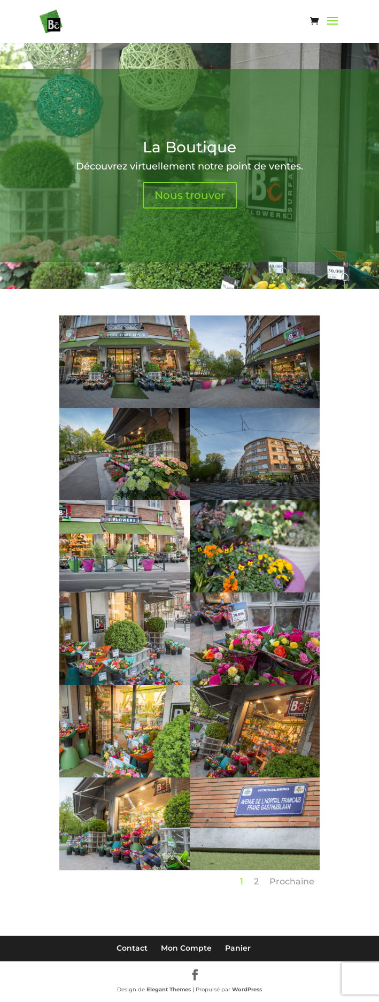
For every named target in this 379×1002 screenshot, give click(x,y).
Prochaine (291, 881)
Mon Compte (186, 948)
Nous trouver (189, 195)
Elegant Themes (168, 989)
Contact (132, 948)
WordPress (247, 989)
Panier (238, 948)
